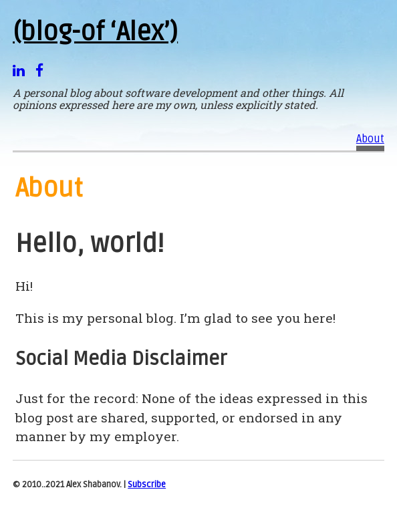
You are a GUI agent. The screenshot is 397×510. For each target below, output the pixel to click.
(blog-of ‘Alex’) (95, 32)
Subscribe (147, 484)
